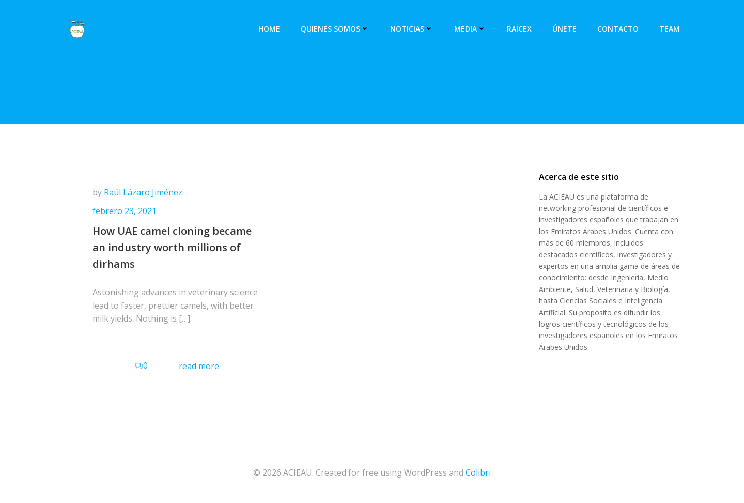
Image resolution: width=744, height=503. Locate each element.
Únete (564, 29)
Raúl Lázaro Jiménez (143, 192)
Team (669, 29)
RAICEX (519, 29)
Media (470, 29)
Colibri (478, 472)
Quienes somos (335, 29)
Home (269, 29)
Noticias (411, 29)
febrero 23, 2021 (124, 211)
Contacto (618, 29)
